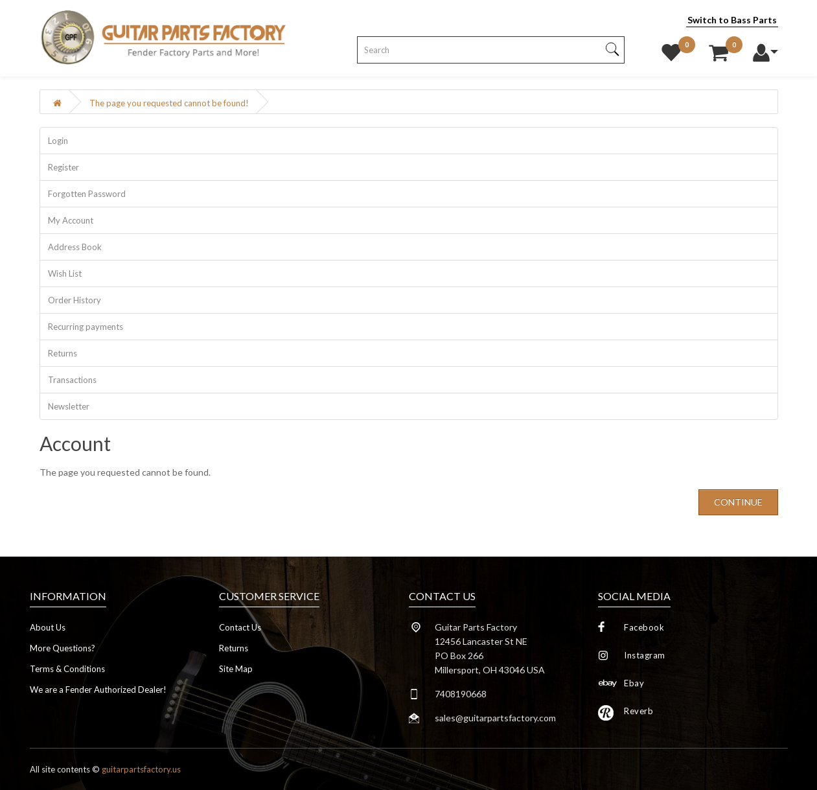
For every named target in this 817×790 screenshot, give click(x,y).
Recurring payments (85, 326)
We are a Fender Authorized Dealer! (98, 689)
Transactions (72, 380)
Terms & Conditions (67, 669)
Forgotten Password (87, 194)
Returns (62, 353)
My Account (70, 220)
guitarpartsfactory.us (141, 769)
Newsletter (68, 406)
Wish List (65, 273)
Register (63, 167)
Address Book (75, 247)
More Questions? (62, 648)
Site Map (236, 669)
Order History (74, 300)
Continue (738, 501)
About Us (47, 627)
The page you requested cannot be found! (169, 103)
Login (58, 140)
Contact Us (240, 627)
